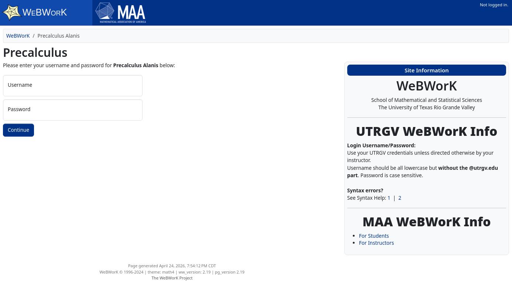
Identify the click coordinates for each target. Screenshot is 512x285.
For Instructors (376, 242)
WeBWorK (18, 35)
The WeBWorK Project (171, 278)
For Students (374, 235)
